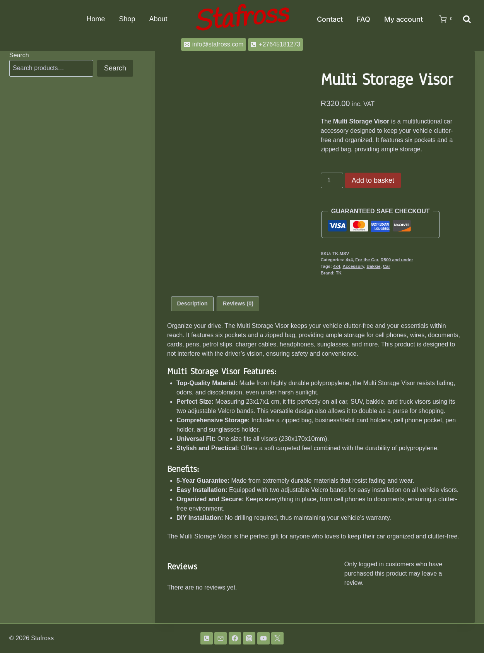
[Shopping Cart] (443, 19)
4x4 (349, 259)
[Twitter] (277, 638)
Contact (330, 19)
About (158, 19)
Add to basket (373, 180)
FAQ (363, 19)
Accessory (353, 266)
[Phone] (206, 638)
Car (386, 266)
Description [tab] (192, 303)
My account (403, 19)
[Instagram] (249, 638)
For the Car (366, 259)
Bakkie (373, 266)
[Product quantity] (332, 180)
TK (339, 273)
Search (19, 55)
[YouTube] (263, 638)
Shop (127, 19)
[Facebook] (235, 638)
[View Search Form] (467, 19)
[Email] (220, 638)
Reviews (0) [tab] (238, 303)
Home (95, 19)
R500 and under (397, 259)
